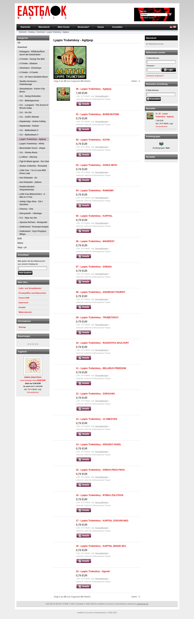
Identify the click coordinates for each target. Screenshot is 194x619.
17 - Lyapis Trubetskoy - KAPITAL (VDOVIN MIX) (102, 520)
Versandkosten (33, 392)
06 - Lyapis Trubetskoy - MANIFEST (95, 241)
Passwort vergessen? (155, 76)
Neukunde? (83, 27)
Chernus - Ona (26, 209)
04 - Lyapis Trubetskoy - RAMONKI (95, 190)
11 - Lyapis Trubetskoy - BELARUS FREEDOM (101, 368)
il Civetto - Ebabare (29, 63)
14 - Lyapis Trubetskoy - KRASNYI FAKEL (98, 444)
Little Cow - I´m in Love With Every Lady (33, 171)
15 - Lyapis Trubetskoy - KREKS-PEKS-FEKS (100, 469)
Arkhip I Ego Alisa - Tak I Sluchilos (31, 203)
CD (19, 43)
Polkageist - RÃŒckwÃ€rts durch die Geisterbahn (32, 53)
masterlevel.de (142, 604)
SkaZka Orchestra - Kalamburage (29, 82)
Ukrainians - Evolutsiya (30, 68)
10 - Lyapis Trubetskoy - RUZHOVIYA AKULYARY (102, 342)
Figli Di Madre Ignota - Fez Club (34, 161)
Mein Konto (63, 27)
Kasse (101, 27)
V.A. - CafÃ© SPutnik (29, 117)
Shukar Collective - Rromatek (33, 166)
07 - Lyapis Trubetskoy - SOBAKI (94, 266)
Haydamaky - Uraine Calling (33, 121)
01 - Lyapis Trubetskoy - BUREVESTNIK (97, 114)
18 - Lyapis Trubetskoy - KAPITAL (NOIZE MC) (101, 546)
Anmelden (117, 27)
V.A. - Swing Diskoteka (30, 96)
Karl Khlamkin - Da (28, 178)
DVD (20, 238)
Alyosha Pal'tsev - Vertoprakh (33, 222)
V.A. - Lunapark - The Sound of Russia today (34, 106)
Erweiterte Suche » (147, 18)
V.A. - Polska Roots (29, 152)
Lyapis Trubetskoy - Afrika (32, 143)
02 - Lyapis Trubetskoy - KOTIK (93, 139)
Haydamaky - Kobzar (29, 126)
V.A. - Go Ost (26, 112)
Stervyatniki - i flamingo (31, 213)
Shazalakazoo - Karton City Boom (32, 90)
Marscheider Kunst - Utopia (32, 148)
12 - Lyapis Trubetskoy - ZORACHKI (95, 393)
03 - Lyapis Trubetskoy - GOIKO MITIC (96, 165)
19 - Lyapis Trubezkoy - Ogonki (93, 571)
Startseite (25, 27)
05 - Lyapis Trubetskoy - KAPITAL (94, 216)
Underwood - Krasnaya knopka (34, 227)
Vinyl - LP (22, 247)
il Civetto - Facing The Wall (32, 59)
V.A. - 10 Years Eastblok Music (34, 77)
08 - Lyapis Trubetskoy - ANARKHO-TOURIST (100, 292)
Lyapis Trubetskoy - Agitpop (58, 32)
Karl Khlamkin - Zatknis (30, 182)
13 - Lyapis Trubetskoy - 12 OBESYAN (96, 419)
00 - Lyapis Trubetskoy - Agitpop (93, 89)
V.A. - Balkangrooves (29, 100)
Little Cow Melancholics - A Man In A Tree (32, 195)
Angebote (22, 352)
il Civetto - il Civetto (29, 72)
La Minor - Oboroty (28, 157)
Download (41, 32)
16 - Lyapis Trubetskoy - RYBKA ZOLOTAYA (100, 495)
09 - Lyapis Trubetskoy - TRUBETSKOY (97, 317)
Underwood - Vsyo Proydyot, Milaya (33, 232)
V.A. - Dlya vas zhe (28, 218)
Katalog (31, 32)
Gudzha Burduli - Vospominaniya (28, 188)
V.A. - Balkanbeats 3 (29, 135)
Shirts (20, 243)
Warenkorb (44, 27)
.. (18, 341)
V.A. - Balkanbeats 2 (29, 130)
